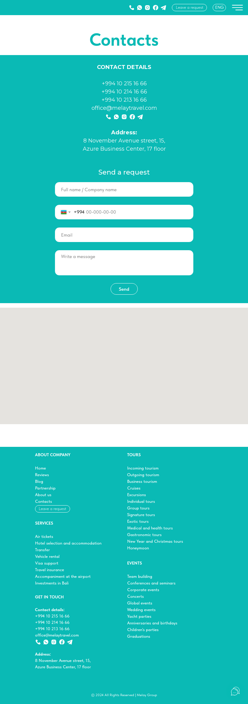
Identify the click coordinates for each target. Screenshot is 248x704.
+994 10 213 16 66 (124, 100)
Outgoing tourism (143, 474)
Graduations (138, 636)
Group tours (138, 508)
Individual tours (141, 501)
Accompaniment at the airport (63, 576)
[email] (124, 234)
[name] (124, 189)
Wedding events (141, 609)
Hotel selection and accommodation (68, 543)
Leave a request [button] (189, 7)
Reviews (42, 474)
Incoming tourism (143, 468)
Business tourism (142, 481)
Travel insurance (49, 569)
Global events (139, 603)
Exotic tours (138, 521)
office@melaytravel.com (124, 108)
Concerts (135, 596)
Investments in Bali (52, 583)
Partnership (45, 488)
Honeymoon (138, 547)
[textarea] (124, 263)
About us (43, 494)
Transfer (42, 549)
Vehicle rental (47, 556)
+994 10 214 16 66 (124, 91)
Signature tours (141, 514)
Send (124, 289)
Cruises (133, 488)
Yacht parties (139, 616)
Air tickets (44, 536)
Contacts (43, 501)
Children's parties (143, 629)
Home (40, 468)
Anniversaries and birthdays (152, 623)
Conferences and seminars (151, 583)
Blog (39, 481)
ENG (219, 7)
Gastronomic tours (144, 534)
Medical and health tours (150, 528)
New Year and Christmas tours (155, 541)
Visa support (46, 563)
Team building (139, 576)
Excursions (136, 494)
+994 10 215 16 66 (124, 83)
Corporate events (143, 589)
